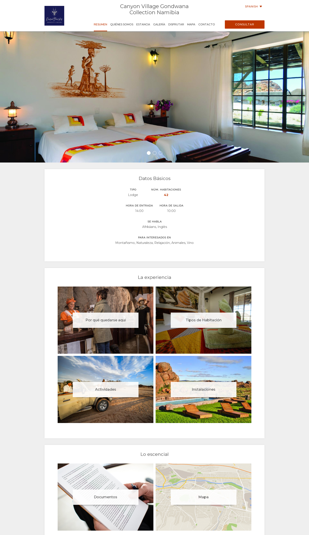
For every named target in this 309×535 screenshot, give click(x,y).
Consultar (244, 24)
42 (166, 195)
